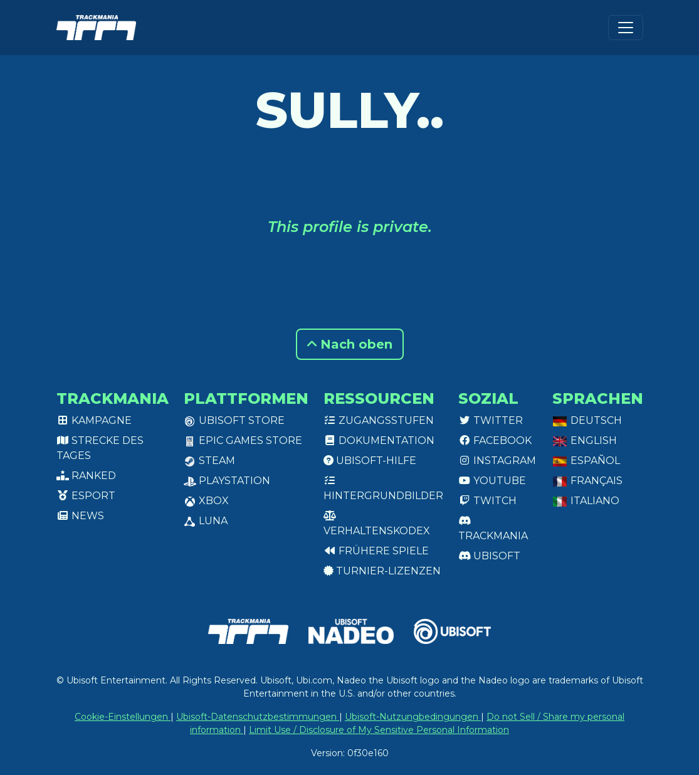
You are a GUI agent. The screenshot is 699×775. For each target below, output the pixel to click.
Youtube (492, 481)
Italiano (585, 501)
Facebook (495, 440)
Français (587, 481)
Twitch (487, 501)
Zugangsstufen (378, 420)
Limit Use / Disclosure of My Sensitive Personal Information (379, 729)
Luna (206, 521)
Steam (209, 461)
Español (586, 461)
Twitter (490, 420)
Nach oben (349, 344)
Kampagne (94, 420)
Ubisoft (489, 556)
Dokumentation (378, 440)
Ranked (86, 476)
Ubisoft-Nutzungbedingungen (413, 716)
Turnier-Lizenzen (382, 571)
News (80, 516)
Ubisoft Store (234, 420)
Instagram (497, 461)
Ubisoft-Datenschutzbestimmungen (257, 716)
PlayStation (227, 481)
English (584, 440)
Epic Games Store (243, 440)
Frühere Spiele (376, 551)
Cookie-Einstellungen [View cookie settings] (123, 716)
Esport (85, 496)
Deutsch (587, 420)
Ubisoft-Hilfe (369, 461)
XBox (206, 501)
